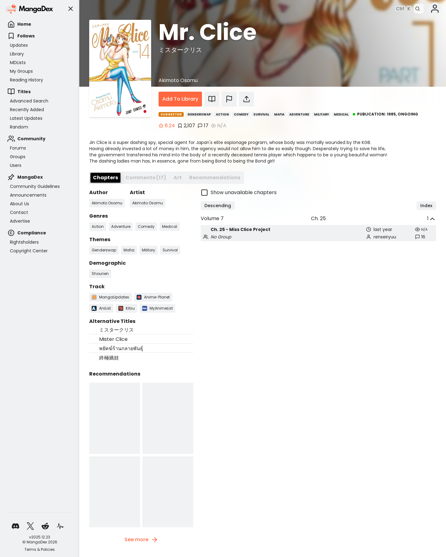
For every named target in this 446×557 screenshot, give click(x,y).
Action (222, 114)
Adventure (299, 114)
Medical (341, 114)
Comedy (241, 114)
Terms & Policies (39, 549)
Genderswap (199, 114)
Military (321, 114)
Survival (261, 114)
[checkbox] (318, 192)
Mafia (279, 114)
